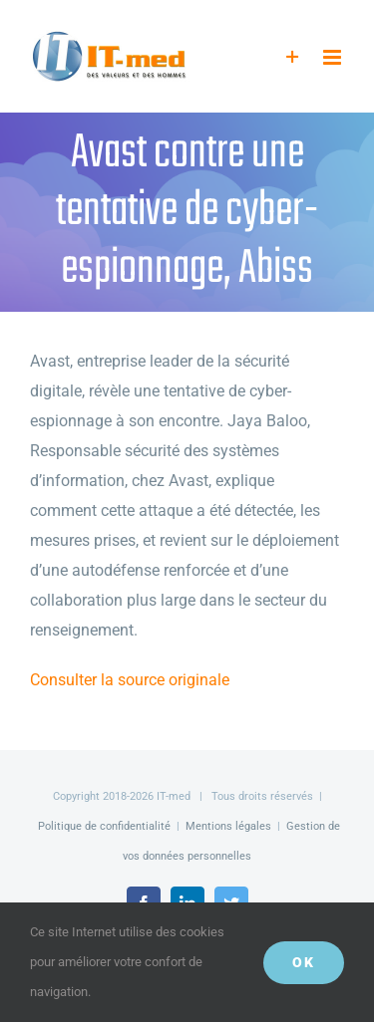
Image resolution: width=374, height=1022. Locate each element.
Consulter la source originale (129, 679)
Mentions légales (228, 826)
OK (303, 962)
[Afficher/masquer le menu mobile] (333, 57)
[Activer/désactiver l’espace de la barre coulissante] (292, 57)
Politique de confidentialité (104, 826)
